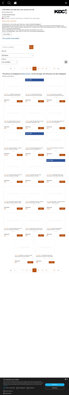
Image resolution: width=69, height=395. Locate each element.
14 (42, 68)
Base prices (26, 74)
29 (54, 68)
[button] (23, 393)
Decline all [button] (54, 387)
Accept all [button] (54, 384)
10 (26, 68)
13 (38, 68)
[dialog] (34, 386)
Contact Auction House (8, 14)
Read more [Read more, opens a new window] (5, 385)
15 (46, 68)
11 (30, 68)
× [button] (67, 379)
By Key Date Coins (7, 12)
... (18, 68)
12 (34, 68)
